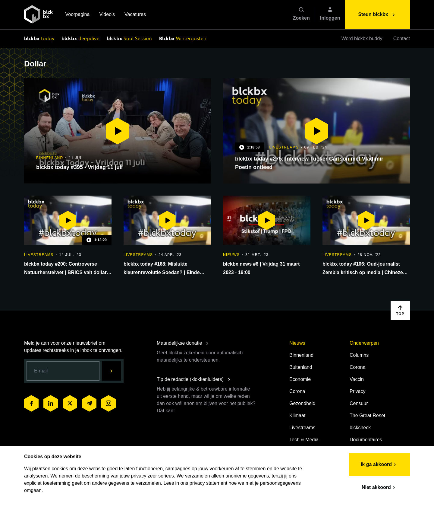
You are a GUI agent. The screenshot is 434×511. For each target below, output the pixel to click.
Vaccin (357, 379)
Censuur (359, 403)
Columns (359, 355)
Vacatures (135, 15)
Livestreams (302, 427)
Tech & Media (304, 439)
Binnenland (301, 355)
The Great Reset (367, 415)
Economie (300, 379)
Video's (107, 15)
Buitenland (300, 367)
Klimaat (297, 415)
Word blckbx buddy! (362, 38)
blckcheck (360, 427)
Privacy (357, 391)
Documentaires (366, 439)
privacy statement (208, 483)
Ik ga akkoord (379, 465)
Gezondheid (302, 403)
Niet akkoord (379, 488)
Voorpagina (77, 15)
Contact (401, 38)
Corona (297, 391)
